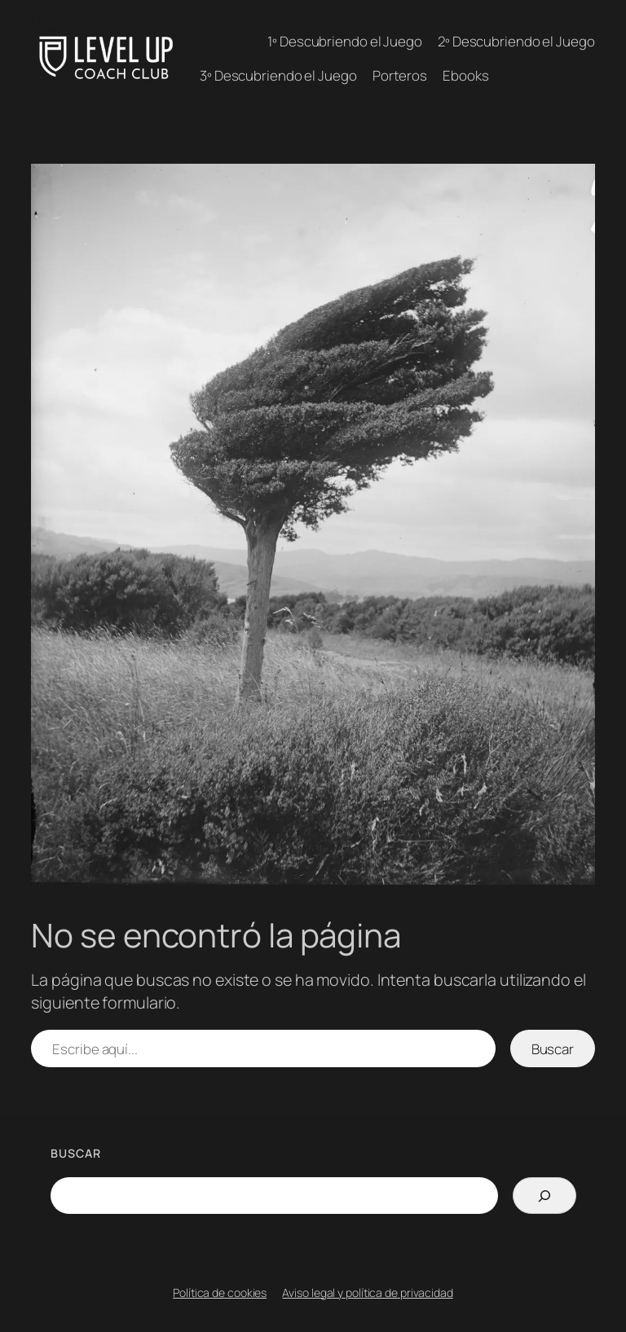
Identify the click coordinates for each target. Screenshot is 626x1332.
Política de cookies (220, 1292)
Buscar (552, 1049)
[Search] (544, 1195)
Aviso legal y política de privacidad (367, 1292)
